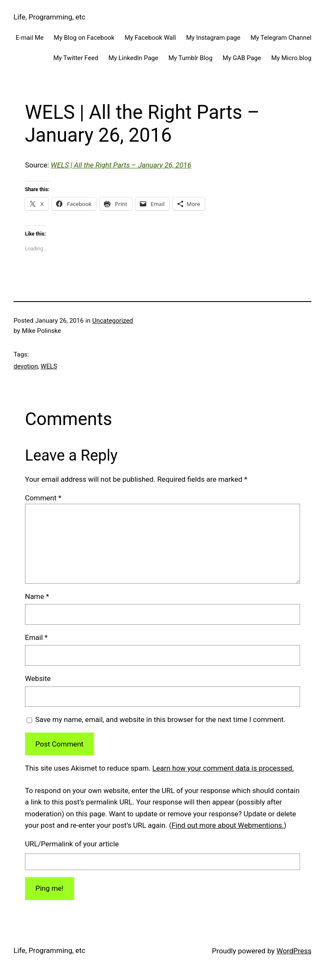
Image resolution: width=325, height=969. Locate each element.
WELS (49, 366)
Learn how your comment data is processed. (223, 768)
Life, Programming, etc (49, 17)
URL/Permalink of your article (72, 844)
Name (37, 596)
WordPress (293, 951)
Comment (43, 498)
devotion (26, 366)
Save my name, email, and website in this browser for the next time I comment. (160, 719)
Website (38, 678)
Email (36, 637)
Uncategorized (112, 320)
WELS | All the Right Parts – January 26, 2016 (121, 165)
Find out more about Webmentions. (227, 825)
